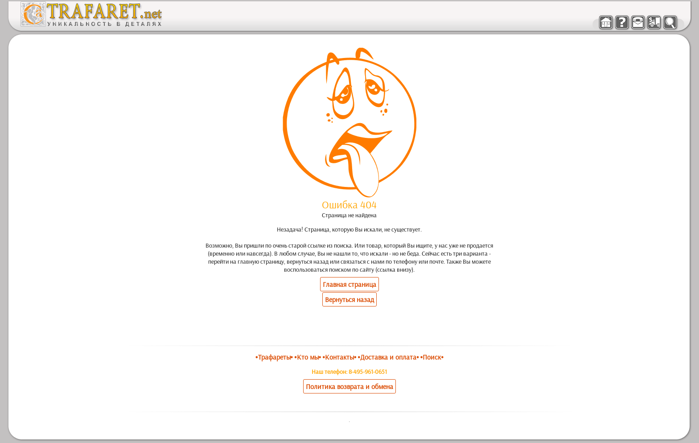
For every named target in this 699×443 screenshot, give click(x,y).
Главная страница (349, 284)
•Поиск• (432, 356)
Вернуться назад (349, 299)
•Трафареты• (274, 356)
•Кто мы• (307, 356)
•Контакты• (339, 356)
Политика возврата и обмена (349, 386)
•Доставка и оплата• (388, 356)
